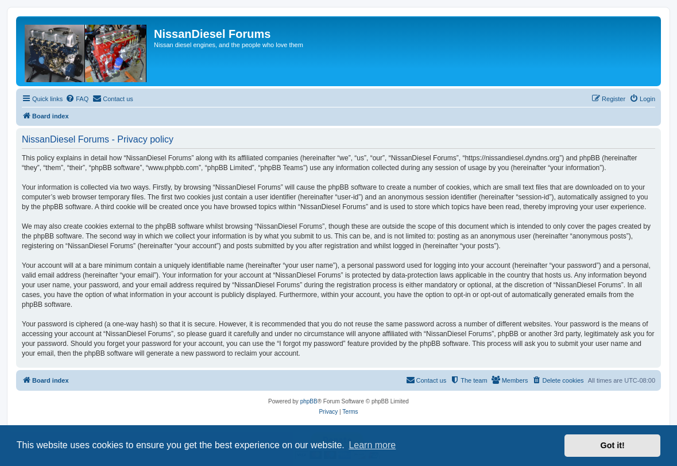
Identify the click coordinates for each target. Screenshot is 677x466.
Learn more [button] (372, 445)
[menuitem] (76, 99)
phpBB (309, 401)
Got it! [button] (613, 445)
